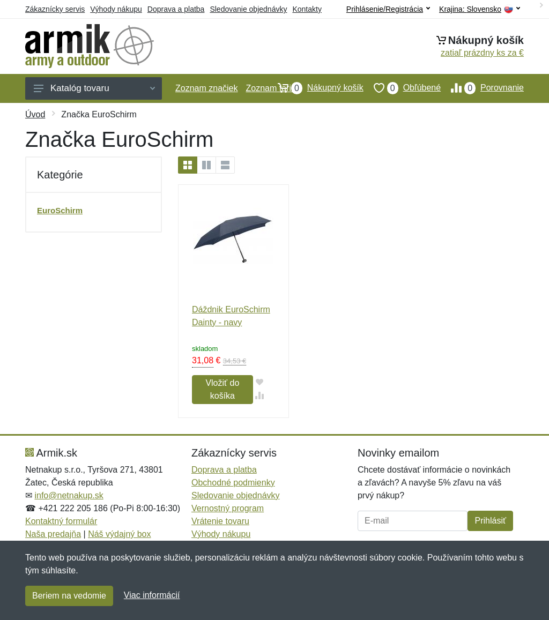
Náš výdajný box (119, 534)
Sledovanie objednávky (248, 9)
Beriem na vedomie (69, 595)
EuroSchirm (60, 210)
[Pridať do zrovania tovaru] (259, 395)
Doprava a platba (176, 9)
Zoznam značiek (206, 88)
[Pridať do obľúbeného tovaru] (259, 382)
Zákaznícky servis (55, 9)
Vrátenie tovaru (220, 521)
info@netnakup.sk (68, 495)
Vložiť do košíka (222, 389)
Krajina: (479, 9)
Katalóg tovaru (94, 88)
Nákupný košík (315, 88)
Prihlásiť (490, 520)
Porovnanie (482, 88)
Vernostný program (227, 508)
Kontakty (306, 9)
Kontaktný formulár (61, 521)
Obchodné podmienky (233, 482)
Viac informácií (152, 595)
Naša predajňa (53, 534)
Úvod (35, 114)
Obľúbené (402, 88)
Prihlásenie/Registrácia (388, 9)
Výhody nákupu (116, 9)
